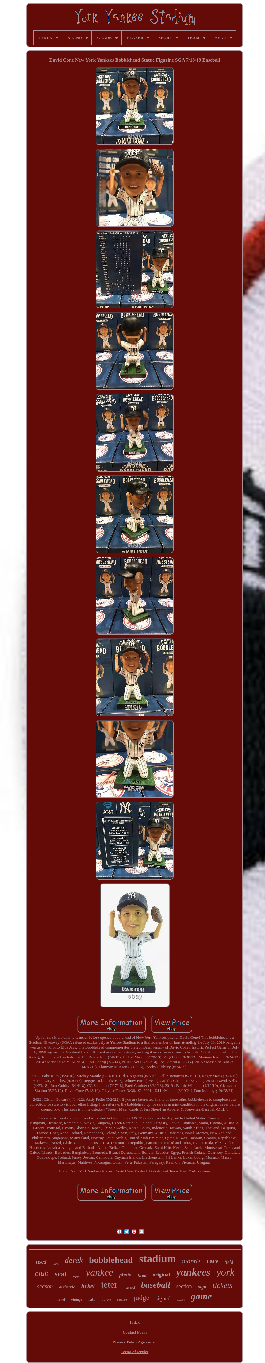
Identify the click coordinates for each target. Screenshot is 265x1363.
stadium (157, 1259)
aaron (106, 1299)
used (41, 1262)
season (45, 1286)
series (122, 1299)
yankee (99, 1272)
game (201, 1296)
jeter (109, 1284)
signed (163, 1298)
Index (135, 1322)
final (142, 1275)
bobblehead (111, 1260)
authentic (67, 1287)
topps (76, 1276)
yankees (193, 1272)
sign (202, 1286)
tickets (222, 1285)
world (181, 1300)
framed (129, 1287)
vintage (76, 1299)
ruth (91, 1299)
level (61, 1299)
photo (125, 1275)
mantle (191, 1261)
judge (141, 1298)
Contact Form (135, 1332)
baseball (155, 1284)
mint (56, 1263)
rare (212, 1261)
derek (74, 1260)
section (184, 1286)
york (226, 1272)
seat (61, 1274)
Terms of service (135, 1352)
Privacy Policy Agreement (134, 1342)
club (42, 1273)
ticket (88, 1286)
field (229, 1262)
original (161, 1275)
